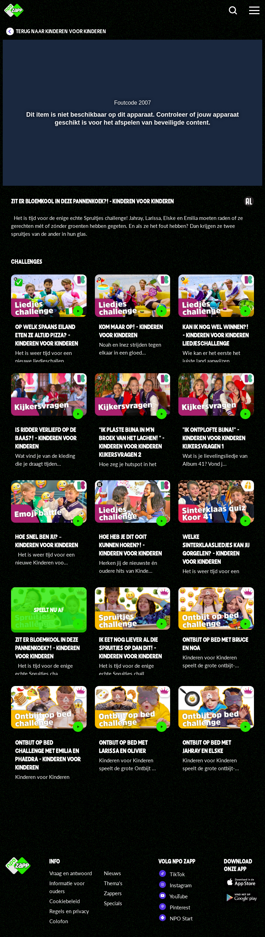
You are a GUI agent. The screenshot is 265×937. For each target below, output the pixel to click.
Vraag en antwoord (70, 873)
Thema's (113, 883)
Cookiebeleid (64, 901)
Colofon (58, 921)
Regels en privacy (69, 911)
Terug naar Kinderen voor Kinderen (61, 31)
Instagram (175, 884)
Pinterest (174, 906)
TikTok (171, 873)
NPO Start (175, 918)
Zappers (113, 893)
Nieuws (112, 873)
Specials (113, 903)
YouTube (173, 895)
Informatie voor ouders (67, 887)
